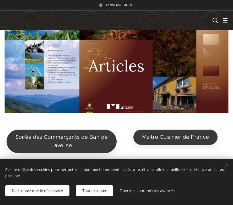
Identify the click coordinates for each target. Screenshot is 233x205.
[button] (214, 20)
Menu (225, 20)
